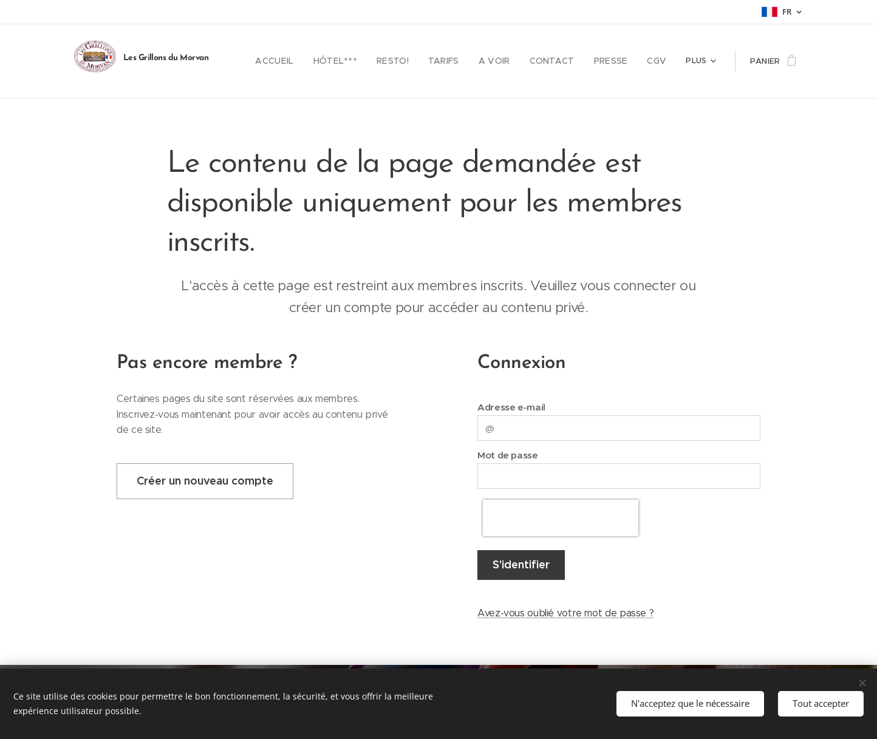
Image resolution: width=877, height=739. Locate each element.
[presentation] (560, 518)
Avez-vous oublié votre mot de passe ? (565, 613)
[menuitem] (299, 61)
